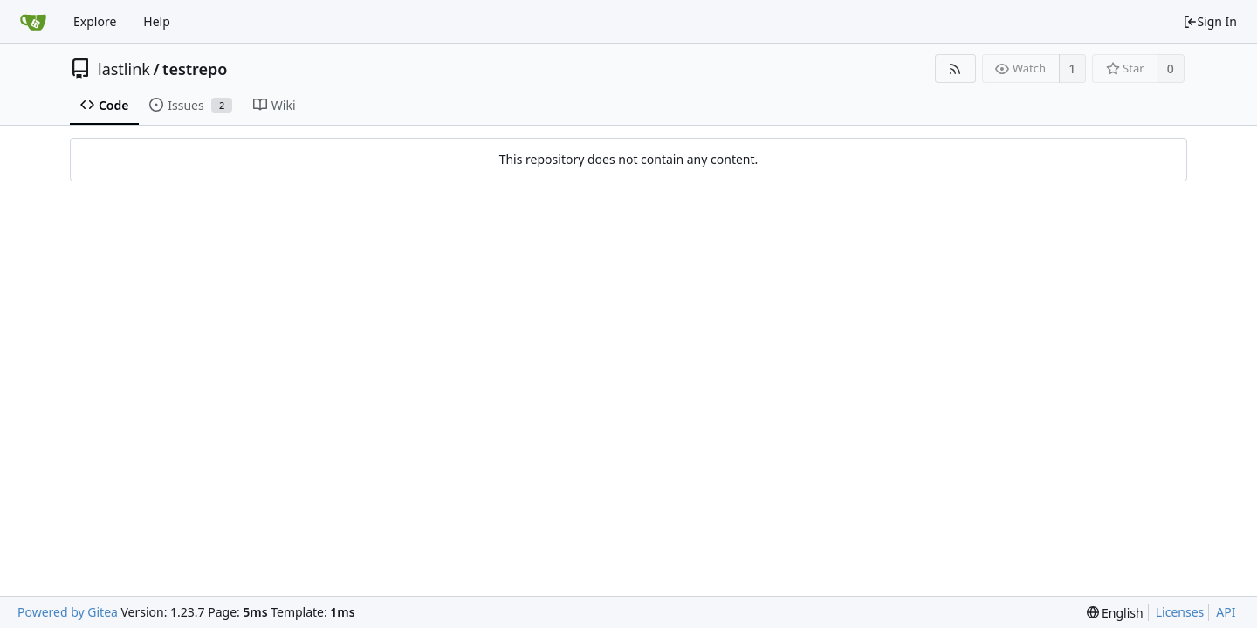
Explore (94, 21)
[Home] (33, 22)
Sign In (1210, 21)
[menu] (1115, 612)
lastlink (124, 69)
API (1225, 612)
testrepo (194, 69)
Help (156, 21)
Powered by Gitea (67, 612)
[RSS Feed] (955, 68)
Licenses (1180, 612)
